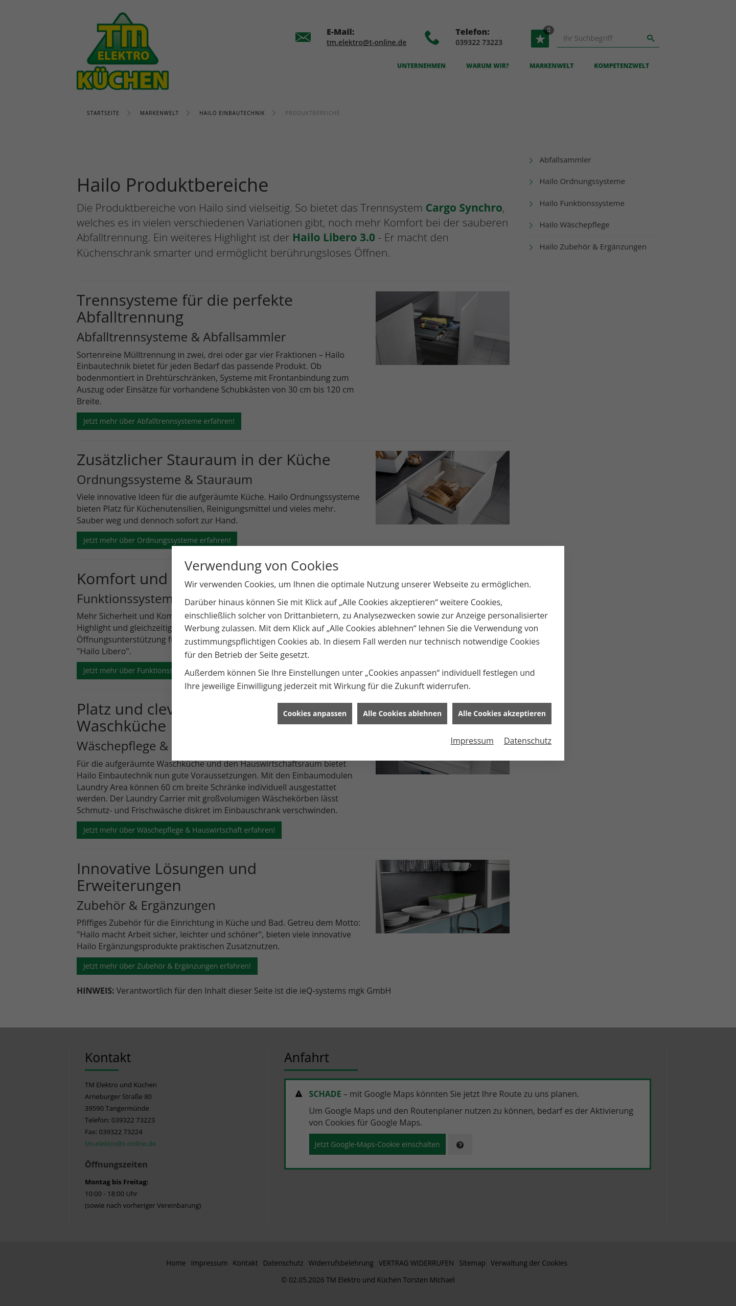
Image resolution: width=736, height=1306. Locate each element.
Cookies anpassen (315, 701)
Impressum (471, 728)
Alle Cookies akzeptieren (502, 701)
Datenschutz (527, 728)
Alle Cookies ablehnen (402, 701)
